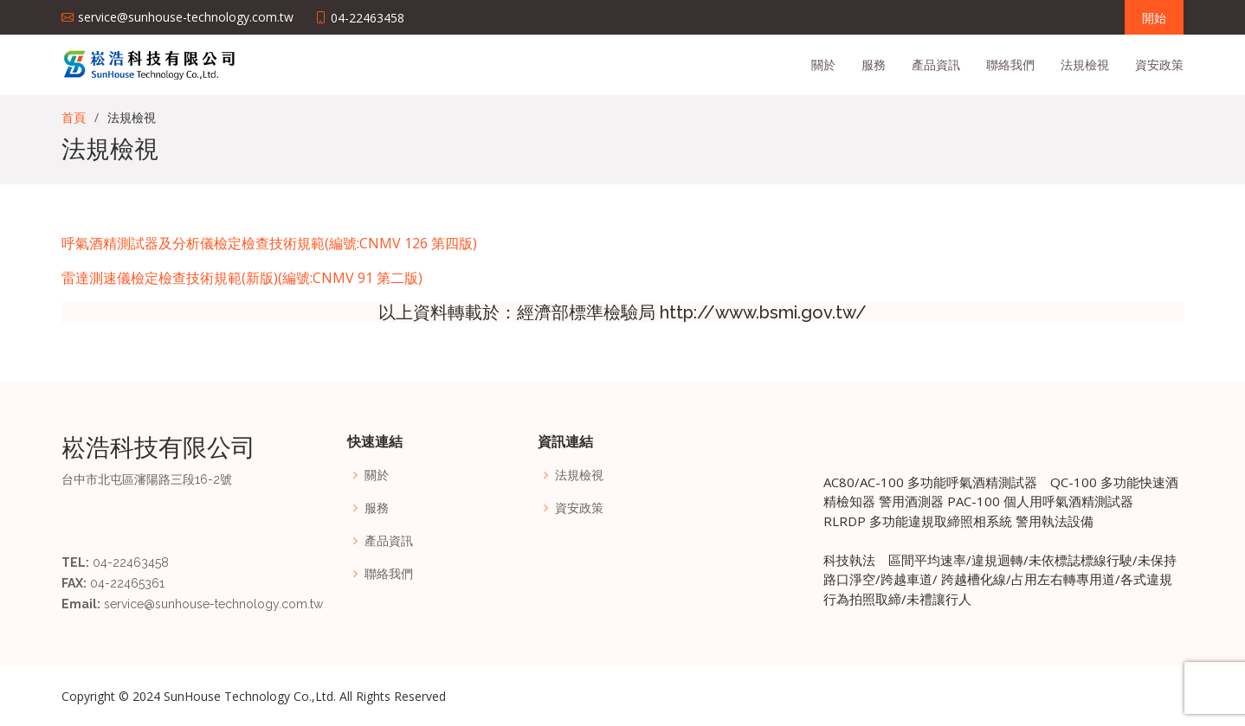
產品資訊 (936, 65)
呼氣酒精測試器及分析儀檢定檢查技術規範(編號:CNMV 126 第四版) (269, 243)
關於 (823, 65)
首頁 (73, 117)
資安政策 (1159, 65)
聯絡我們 (1010, 65)
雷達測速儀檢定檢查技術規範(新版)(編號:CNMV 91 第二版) (242, 277)
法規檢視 (1085, 65)
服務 (873, 65)
